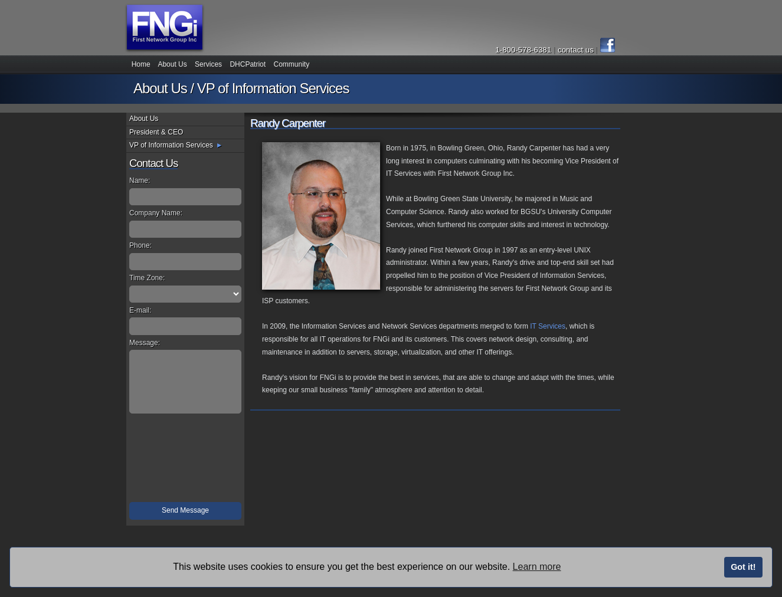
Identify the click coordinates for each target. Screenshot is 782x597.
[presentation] (186, 459)
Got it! (743, 567)
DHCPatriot (248, 64)
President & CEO (156, 132)
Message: (144, 343)
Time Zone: (147, 278)
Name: (139, 180)
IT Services (547, 326)
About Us (172, 64)
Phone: (140, 245)
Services (208, 64)
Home (141, 64)
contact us (577, 49)
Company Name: (155, 213)
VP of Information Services (171, 145)
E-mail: (140, 310)
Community (291, 64)
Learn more (537, 567)
